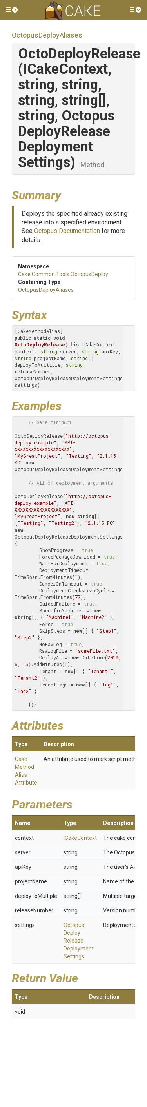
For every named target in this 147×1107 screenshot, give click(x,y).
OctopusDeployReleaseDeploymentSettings (79, 941)
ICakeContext (80, 838)
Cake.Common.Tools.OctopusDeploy (63, 274)
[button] (12, 10)
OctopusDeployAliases (47, 35)
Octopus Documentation (67, 231)
